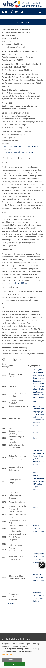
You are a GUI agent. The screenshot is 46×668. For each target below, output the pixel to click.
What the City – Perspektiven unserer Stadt (39, 577)
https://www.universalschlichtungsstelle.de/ (20, 146)
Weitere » (13, 603)
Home (35, 401)
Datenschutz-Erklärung (18, 283)
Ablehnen (11, 659)
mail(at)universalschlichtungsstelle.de (17, 152)
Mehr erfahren (7, 655)
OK (14, 664)
